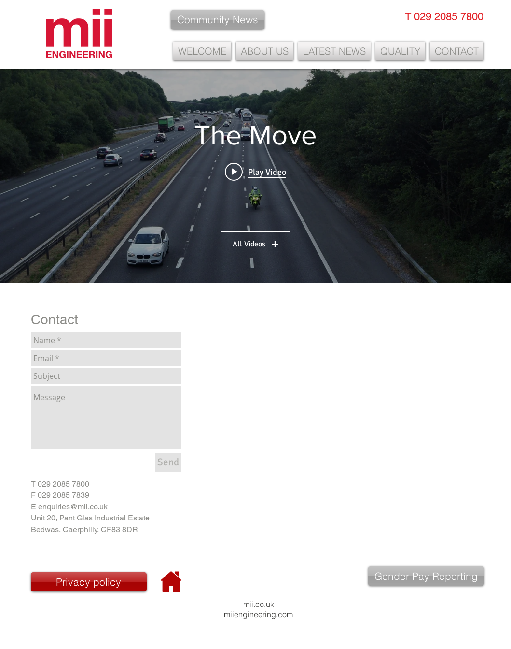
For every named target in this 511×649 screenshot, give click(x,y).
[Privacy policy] (89, 581)
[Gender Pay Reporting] (426, 576)
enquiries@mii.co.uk (73, 506)
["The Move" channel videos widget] (255, 176)
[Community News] (217, 19)
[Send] (168, 462)
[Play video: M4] (255, 171)
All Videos (255, 244)
